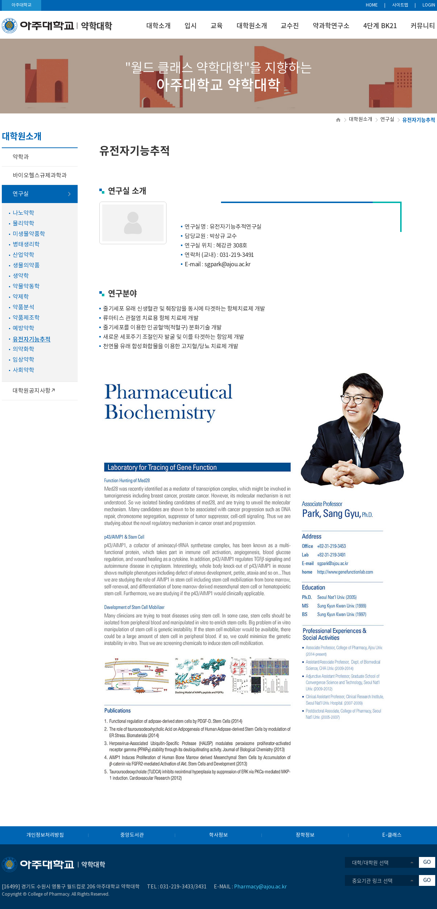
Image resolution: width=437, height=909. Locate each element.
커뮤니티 (423, 25)
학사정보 (218, 835)
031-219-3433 (176, 887)
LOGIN (429, 5)
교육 (217, 25)
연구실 (387, 119)
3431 (201, 887)
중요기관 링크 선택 (372, 880)
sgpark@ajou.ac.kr (227, 264)
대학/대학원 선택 (370, 862)
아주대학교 (21, 5)
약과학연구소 (331, 25)
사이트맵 (400, 5)
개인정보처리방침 (45, 835)
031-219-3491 (237, 255)
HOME (372, 5)
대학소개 (158, 25)
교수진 (290, 25)
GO (427, 862)
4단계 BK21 (380, 25)
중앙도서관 (132, 835)
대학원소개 (252, 25)
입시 (191, 25)
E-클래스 (392, 835)
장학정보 (305, 835)
